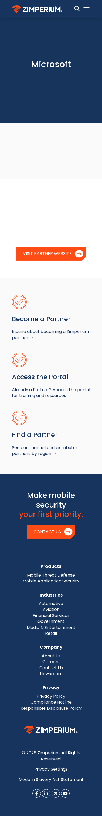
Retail (51, 633)
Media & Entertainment (51, 627)
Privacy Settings (51, 769)
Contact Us (47, 532)
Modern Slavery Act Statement (51, 779)
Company (51, 647)
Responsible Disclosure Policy (51, 708)
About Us (51, 656)
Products (51, 566)
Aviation (51, 609)
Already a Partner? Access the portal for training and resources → (51, 393)
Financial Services (51, 615)
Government (51, 621)
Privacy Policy (51, 696)
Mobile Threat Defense (51, 575)
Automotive (51, 604)
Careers (51, 662)
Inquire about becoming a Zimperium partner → (50, 334)
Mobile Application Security (51, 581)
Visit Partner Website (47, 254)
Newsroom (51, 674)
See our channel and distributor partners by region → (45, 450)
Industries (51, 595)
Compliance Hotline (51, 702)
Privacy (51, 687)
